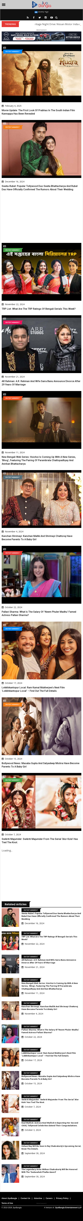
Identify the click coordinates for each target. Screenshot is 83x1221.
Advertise (38, 1198)
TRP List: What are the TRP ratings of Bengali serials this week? (39, 308)
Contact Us (25, 1198)
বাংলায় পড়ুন (41, 11)
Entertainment (12, 51)
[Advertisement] (41, 217)
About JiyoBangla (9, 1198)
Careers (49, 1198)
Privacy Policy (62, 1198)
